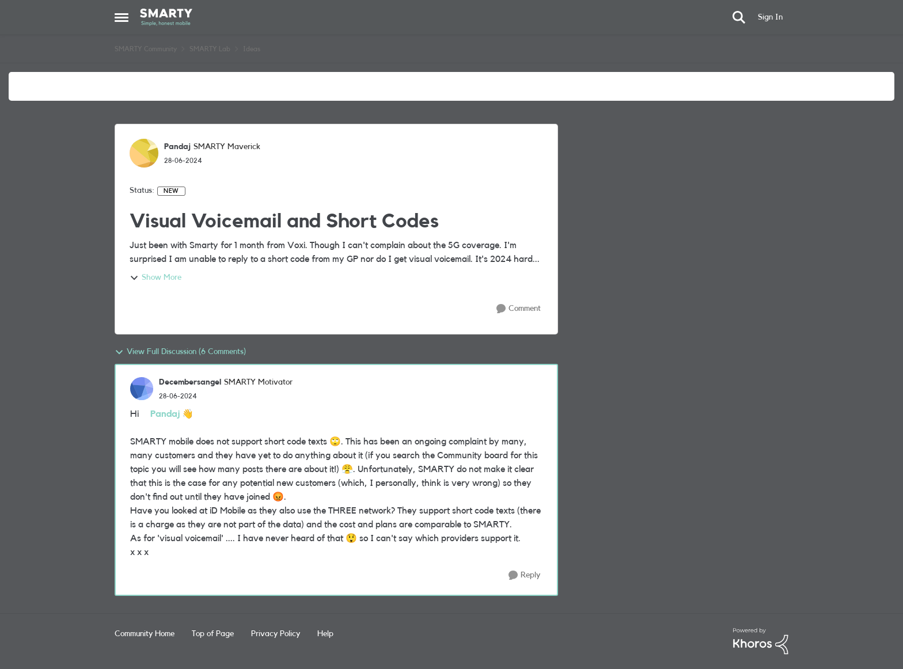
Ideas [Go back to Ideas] (251, 48)
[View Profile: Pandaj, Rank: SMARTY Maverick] (144, 153)
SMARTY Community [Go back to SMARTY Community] (146, 48)
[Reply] (524, 575)
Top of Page (213, 634)
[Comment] (518, 309)
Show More (155, 278)
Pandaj (165, 414)
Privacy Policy (275, 634)
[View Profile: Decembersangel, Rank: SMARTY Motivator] (141, 388)
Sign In (770, 17)
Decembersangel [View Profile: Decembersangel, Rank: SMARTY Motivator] (190, 382)
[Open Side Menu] (121, 17)
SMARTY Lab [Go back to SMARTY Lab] (209, 48)
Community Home (144, 634)
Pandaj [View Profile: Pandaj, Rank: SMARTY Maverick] (177, 147)
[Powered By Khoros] (760, 641)
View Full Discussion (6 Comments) (180, 352)
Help (325, 634)
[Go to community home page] (166, 17)
